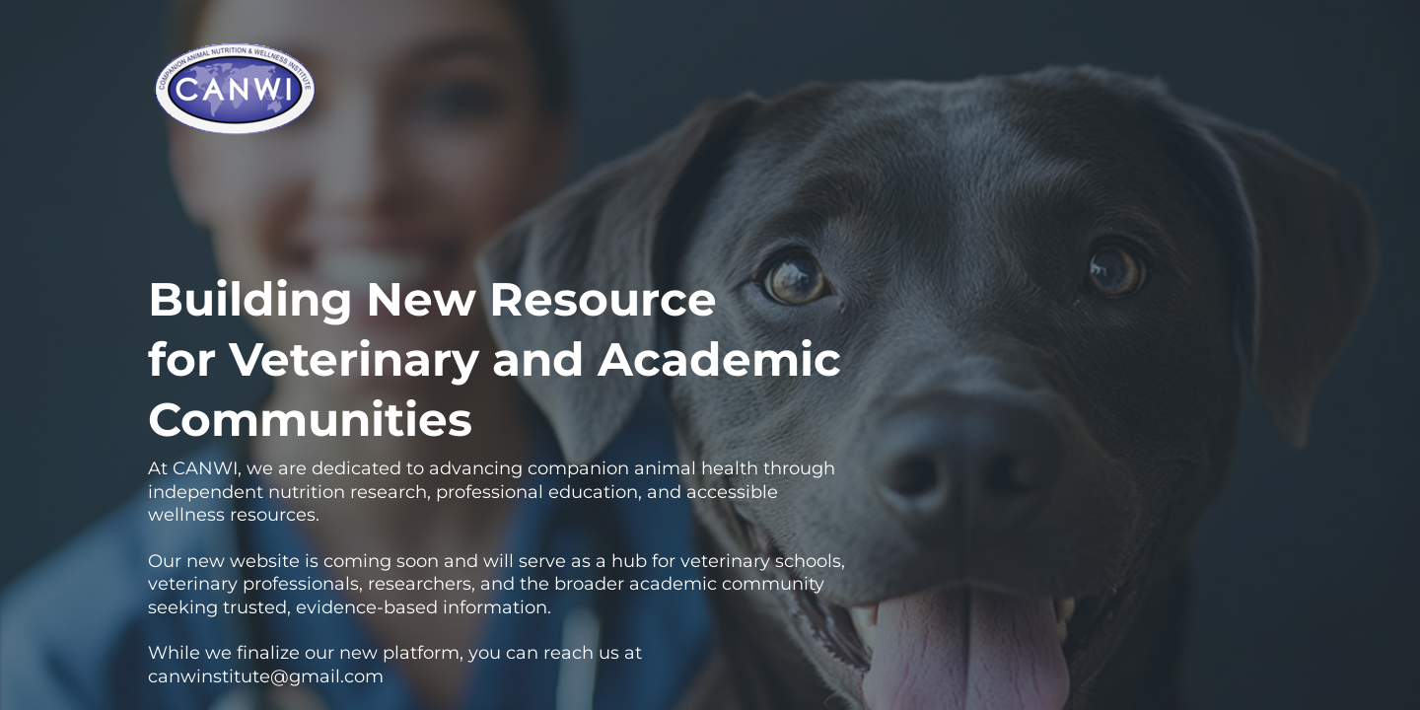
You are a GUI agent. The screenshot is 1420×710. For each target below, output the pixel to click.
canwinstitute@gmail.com (266, 676)
